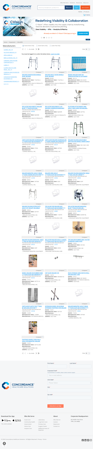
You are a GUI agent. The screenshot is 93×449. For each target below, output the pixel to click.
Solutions (72, 3)
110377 (56, 244)
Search (68, 7)
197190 (33, 311)
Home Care (27, 426)
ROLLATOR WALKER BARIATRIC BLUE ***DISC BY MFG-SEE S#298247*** (77, 208)
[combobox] (51, 8)
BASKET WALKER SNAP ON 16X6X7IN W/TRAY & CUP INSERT (77, 75)
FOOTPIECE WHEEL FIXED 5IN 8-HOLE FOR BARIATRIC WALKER (31, 340)
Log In (76, 7)
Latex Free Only (55, 45)
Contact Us (56, 426)
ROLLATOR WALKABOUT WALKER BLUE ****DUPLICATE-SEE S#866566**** (32, 108)
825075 (33, 277)
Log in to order (55, 54)
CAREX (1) (6, 65)
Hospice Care (28, 428)
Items (88, 15)
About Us (85, 3)
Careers (55, 422)
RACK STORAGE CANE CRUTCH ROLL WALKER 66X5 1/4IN (78, 273)
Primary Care (42, 424)
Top (4, 444)
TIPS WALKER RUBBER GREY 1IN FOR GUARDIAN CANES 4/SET (79, 240)
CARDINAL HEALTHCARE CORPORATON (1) (10, 61)
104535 (33, 144)
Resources (79, 3)
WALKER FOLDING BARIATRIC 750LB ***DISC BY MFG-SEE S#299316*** (32, 240)
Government (27, 424)
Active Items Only (29, 45)
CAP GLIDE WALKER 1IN (52, 273)
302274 (56, 144)
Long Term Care (42, 422)
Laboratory (41, 420)
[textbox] (50, 8)
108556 (79, 178)
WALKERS (20, 42)
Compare (38, 72)
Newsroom (56, 424)
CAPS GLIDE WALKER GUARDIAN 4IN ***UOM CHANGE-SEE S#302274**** (55, 140)
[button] (11, 46)
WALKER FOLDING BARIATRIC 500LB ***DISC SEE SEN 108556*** (78, 174)
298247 (79, 211)
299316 (33, 244)
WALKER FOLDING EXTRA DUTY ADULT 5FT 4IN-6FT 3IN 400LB (31, 207)
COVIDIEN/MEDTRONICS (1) (11, 81)
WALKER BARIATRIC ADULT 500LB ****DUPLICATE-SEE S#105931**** (78, 307)
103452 (56, 178)
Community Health (29, 422)
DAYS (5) (6, 84)
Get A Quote (85, 7)
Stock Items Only (43, 45)
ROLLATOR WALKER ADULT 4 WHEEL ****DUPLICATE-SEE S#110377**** (56, 240)
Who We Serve (64, 3)
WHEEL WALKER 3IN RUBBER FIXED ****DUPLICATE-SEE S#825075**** (32, 273)
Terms (44, 439)
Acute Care (27, 420)
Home (5, 42)
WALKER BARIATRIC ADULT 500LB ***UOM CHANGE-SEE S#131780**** (32, 174)
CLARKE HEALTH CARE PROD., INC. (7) (10, 68)
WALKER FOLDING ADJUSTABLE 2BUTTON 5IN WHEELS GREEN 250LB (79, 140)
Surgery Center (42, 426)
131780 (33, 178)
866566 (33, 111)
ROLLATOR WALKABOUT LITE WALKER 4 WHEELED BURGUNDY (54, 107)
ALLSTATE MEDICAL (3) (10, 52)
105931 (79, 311)
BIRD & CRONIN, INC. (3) (10, 58)
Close (88, 39)
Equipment (12, 42)
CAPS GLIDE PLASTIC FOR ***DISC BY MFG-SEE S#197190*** (32, 307)
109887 (56, 211)
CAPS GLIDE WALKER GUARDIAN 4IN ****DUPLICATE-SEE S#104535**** (33, 140)
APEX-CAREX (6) (8, 55)
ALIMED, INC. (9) (8, 50)
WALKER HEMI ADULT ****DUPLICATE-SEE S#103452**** (55, 174)
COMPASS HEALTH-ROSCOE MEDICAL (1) (11, 73)
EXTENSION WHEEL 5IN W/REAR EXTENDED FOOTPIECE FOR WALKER (55, 307)
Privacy (40, 439)
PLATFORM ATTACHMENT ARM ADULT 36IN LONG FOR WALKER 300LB (77, 108)
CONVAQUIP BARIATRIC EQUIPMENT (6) (10, 77)
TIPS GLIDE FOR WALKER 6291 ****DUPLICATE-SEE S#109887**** (55, 207)
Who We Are (56, 420)
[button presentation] (89, 49)
